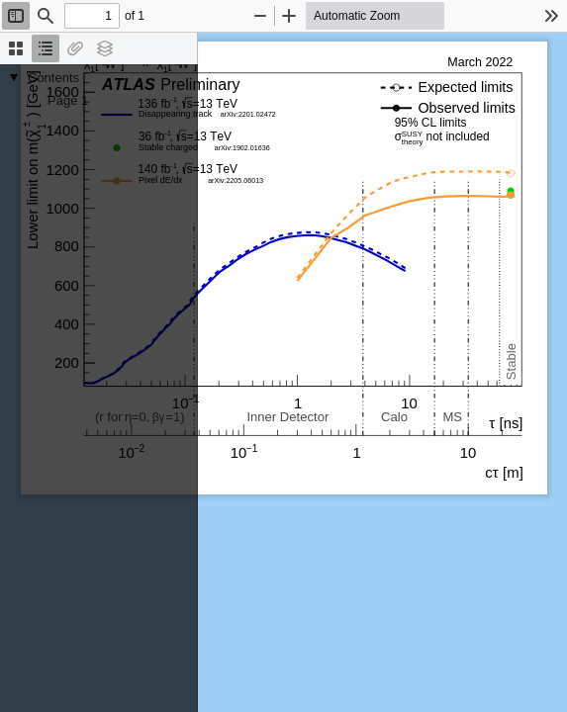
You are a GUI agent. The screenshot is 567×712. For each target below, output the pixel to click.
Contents (53, 77)
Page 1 (67, 100)
